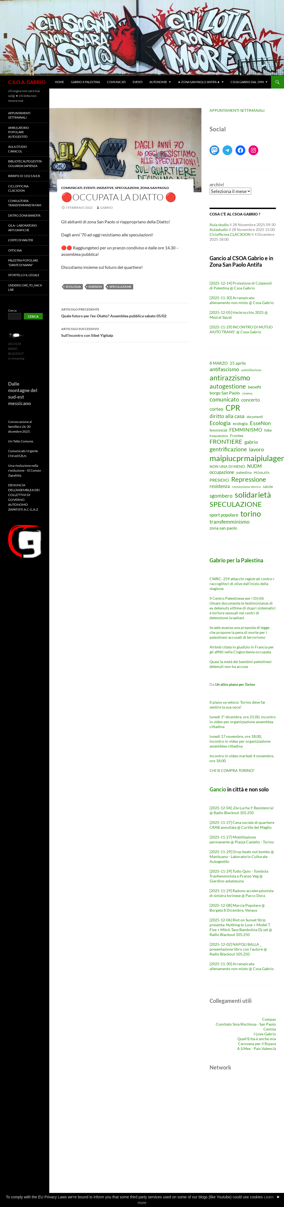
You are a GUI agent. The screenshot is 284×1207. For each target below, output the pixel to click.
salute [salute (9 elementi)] (268, 486)
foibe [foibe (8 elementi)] (268, 430)
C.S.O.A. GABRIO (26, 82)
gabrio (106, 207)
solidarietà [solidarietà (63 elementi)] (253, 494)
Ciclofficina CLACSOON (230, 234)
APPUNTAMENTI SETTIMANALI (237, 110)
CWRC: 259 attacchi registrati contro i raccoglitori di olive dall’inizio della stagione (242, 583)
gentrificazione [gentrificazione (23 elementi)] (228, 449)
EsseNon (95, 286)
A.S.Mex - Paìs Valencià (256, 1048)
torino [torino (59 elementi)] (250, 513)
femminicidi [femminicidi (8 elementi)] (218, 430)
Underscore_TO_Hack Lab (25, 287)
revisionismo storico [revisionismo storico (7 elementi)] (246, 486)
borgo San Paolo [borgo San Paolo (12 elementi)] (225, 392)
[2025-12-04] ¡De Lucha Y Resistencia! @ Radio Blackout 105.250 (242, 810)
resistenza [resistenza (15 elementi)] (220, 486)
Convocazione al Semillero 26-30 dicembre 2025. (20, 426)
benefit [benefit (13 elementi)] (254, 386)
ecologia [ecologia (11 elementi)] (240, 423)
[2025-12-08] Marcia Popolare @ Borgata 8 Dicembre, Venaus (237, 907)
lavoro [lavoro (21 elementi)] (256, 449)
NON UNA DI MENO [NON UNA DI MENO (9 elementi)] (227, 466)
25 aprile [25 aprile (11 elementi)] (238, 363)
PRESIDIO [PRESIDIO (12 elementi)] (219, 480)
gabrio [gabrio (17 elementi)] (251, 442)
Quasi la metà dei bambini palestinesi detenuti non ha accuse (241, 664)
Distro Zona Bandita (24, 215)
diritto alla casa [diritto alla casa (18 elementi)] (227, 416)
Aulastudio (219, 229)
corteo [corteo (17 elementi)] (216, 409)
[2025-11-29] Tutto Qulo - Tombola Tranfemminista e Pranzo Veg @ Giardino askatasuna (239, 876)
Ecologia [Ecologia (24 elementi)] (220, 422)
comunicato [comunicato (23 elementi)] (224, 399)
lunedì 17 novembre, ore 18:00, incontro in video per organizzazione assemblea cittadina (240, 741)
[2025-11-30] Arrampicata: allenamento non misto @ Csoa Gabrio (242, 300)
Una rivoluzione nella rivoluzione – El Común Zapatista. (24, 470)
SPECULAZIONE (120, 286)
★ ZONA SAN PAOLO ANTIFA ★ (199, 82)
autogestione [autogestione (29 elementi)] (228, 386)
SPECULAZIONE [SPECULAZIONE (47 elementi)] (236, 504)
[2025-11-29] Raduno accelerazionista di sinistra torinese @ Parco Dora (241, 893)
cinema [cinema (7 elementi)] (247, 393)
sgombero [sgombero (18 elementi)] (221, 495)
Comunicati (116, 82)
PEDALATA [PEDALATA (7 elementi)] (261, 472)
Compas (269, 1019)
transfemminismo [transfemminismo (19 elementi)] (230, 521)
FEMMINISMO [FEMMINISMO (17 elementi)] (245, 430)
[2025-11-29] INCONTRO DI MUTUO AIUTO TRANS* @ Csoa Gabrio (241, 329)
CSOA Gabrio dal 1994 (247, 82)
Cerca (12, 310)
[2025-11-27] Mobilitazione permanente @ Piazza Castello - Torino (242, 839)
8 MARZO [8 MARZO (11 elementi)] (219, 363)
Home (59, 82)
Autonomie (158, 82)
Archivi (217, 184)
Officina (15, 250)
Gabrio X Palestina (85, 82)
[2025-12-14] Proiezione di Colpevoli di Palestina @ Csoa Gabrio (241, 285)
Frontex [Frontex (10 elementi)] (236, 435)
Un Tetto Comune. (21, 441)
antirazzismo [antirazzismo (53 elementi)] (230, 377)
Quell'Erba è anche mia (256, 1038)
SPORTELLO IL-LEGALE (23, 275)
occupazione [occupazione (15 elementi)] (222, 472)
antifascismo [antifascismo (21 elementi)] (224, 369)
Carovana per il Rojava (257, 1043)
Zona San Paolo (154, 188)
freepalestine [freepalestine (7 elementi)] (219, 436)
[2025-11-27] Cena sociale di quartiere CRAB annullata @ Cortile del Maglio (242, 825)
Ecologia (73, 286)
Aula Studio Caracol (17, 149)
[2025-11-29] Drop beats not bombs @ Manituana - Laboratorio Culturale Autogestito (242, 856)
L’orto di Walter (20, 240)
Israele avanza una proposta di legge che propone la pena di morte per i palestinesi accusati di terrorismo (239, 632)
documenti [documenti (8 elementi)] (255, 417)
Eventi (137, 82)
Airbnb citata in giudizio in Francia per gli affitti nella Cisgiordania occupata (242, 649)
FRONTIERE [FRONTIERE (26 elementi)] (226, 441)
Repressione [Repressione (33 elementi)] (248, 479)
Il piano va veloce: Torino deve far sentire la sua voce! (238, 704)
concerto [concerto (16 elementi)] (250, 400)
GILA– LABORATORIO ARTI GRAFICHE (22, 228)
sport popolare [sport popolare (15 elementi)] (224, 515)
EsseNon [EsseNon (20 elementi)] (260, 423)
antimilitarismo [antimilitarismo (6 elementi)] (251, 370)
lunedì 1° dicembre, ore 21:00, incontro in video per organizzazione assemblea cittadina (243, 722)
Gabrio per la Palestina (236, 560)
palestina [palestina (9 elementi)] (244, 472)
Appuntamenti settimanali (19, 115)
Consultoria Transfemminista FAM (24, 203)
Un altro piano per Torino (235, 684)
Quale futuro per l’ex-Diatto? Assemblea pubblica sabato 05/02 (125, 312)
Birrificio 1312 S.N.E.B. (24, 176)
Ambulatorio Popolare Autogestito (18, 132)
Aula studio (219, 224)
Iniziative (105, 188)
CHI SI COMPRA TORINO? (232, 770)
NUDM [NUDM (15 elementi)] (254, 466)
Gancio (218, 789)
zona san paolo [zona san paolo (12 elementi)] (223, 528)
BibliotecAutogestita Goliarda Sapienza (25, 163)
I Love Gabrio (265, 1034)
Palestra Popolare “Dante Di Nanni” (23, 263)
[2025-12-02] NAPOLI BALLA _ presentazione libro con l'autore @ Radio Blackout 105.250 (238, 949)
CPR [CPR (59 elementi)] (233, 407)
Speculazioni (127, 188)
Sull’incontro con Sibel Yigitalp (125, 332)
